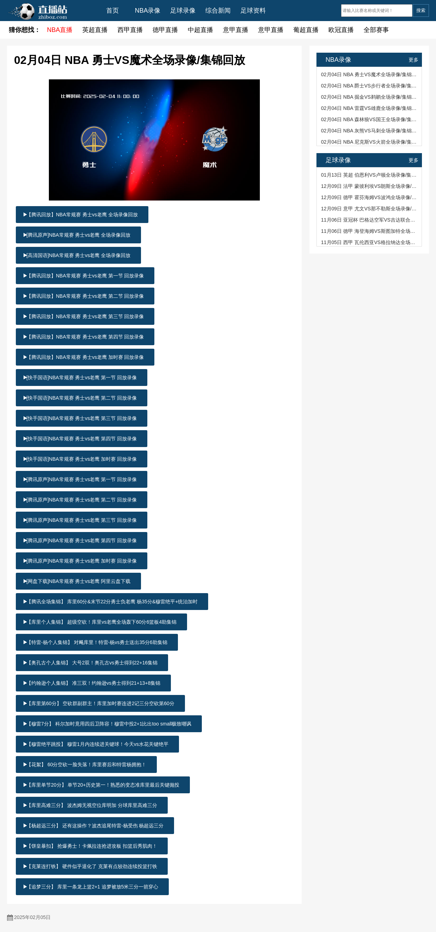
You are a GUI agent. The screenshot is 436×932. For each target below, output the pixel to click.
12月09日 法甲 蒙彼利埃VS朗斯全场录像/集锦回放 (369, 186)
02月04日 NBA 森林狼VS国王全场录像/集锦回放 (369, 119)
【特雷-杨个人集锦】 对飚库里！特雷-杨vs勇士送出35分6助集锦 (96, 642)
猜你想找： (24, 29)
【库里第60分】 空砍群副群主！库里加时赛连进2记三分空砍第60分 (100, 703)
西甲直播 (130, 29)
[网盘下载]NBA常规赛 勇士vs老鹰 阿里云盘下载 (78, 581)
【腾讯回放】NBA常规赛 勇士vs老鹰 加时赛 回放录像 (85, 357)
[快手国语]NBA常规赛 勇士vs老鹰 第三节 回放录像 (81, 418)
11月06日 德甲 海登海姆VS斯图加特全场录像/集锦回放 (369, 231)
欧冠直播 (341, 29)
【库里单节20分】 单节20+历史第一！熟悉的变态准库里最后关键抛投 (102, 785)
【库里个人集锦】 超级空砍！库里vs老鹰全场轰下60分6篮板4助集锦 (101, 622)
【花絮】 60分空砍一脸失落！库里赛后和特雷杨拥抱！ (86, 764)
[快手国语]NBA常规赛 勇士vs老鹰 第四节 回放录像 (81, 438)
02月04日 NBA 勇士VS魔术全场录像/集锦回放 (369, 74)
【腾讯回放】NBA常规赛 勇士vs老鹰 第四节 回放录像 (85, 337)
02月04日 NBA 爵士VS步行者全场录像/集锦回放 (369, 85)
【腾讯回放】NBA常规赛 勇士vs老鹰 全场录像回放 (82, 214)
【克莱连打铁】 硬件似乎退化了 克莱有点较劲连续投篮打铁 (91, 866)
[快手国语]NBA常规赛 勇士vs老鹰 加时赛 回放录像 (81, 459)
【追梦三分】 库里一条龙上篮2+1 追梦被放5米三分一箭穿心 (92, 887)
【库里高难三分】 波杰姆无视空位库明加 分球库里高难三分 (91, 805)
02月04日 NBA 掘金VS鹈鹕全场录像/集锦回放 (369, 97)
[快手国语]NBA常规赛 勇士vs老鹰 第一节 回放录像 (81, 377)
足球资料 (253, 10)
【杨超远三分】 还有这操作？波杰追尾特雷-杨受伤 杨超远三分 (95, 825)
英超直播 (95, 29)
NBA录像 (147, 10)
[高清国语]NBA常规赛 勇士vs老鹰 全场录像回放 (78, 255)
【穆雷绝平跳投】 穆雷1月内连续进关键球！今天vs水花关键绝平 (97, 744)
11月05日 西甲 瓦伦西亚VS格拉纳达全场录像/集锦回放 (369, 242)
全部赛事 (376, 29)
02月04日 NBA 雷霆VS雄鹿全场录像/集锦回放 (369, 108)
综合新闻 (218, 10)
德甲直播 (165, 29)
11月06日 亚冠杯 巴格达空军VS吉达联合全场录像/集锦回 (369, 220)
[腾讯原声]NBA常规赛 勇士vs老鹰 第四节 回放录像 (81, 540)
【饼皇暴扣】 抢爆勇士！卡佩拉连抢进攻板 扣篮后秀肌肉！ (91, 846)
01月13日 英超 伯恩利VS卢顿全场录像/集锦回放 (369, 175)
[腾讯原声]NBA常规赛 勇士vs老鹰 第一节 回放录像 (81, 479)
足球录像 (182, 10)
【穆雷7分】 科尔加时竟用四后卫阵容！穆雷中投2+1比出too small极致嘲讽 (108, 724)
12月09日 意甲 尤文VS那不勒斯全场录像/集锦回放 (369, 208)
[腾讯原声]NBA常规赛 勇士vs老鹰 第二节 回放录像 (81, 500)
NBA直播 (59, 29)
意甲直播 (235, 29)
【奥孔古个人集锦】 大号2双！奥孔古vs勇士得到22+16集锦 (92, 662)
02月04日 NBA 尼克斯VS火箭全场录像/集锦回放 (369, 142)
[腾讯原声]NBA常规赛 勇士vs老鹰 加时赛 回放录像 (81, 561)
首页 (112, 10)
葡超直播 (306, 29)
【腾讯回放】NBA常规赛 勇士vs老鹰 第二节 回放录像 (85, 296)
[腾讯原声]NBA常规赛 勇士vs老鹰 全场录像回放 (78, 235)
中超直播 (200, 29)
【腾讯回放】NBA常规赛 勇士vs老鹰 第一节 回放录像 (85, 275)
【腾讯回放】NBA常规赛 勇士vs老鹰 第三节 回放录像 (85, 316)
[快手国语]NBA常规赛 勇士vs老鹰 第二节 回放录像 (81, 398)
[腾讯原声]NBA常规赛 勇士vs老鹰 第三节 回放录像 (81, 520)
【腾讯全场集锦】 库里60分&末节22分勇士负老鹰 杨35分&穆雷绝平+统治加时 (112, 601)
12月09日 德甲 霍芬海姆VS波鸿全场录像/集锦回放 (369, 197)
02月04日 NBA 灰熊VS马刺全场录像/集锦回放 (369, 130)
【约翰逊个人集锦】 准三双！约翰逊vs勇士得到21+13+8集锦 (93, 683)
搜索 (420, 10)
